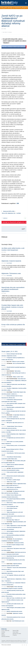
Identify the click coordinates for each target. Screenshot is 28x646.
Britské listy (11, 3)
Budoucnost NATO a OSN (8, 211)
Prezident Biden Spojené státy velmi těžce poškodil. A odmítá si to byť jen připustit (12, 307)
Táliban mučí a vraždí (11, 481)
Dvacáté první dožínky (19, 542)
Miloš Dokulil (9, 414)
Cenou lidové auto (22, 378)
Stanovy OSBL (16, 630)
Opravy (2, 633)
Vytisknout (4, 218)
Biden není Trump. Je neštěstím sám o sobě (16, 598)
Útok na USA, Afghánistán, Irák (8, 213)
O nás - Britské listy (5, 630)
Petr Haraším (9, 376)
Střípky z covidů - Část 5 (18, 376)
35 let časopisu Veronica (12, 508)
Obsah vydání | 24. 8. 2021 (9, 351)
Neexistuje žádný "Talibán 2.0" (13, 519)
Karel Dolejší (9, 263)
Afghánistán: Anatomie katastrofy (11, 261)
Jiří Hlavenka (9, 363)
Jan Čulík (9, 468)
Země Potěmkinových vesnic (18, 620)
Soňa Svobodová (10, 371)
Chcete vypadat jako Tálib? (12, 506)
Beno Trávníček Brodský (12, 378)
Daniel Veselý (9, 483)
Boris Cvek (9, 361)
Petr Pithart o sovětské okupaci (13, 479)
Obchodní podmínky (5, 636)
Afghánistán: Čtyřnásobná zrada (11, 273)
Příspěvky (15, 635)
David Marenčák (10, 542)
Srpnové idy (9, 510)
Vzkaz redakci (15, 632)
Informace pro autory (17, 633)
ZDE (18, 203)
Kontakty (3, 632)
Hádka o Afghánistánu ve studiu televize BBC (16, 525)
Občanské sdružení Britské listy (16, 640)
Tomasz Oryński (10, 586)
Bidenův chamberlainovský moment (14, 611)
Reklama (3, 635)
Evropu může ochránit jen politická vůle (13, 324)
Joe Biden (19, 213)
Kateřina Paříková (10, 552)
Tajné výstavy (17, 371)
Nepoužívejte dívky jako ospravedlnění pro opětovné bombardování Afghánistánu (12, 289)
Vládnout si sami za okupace (18, 361)
